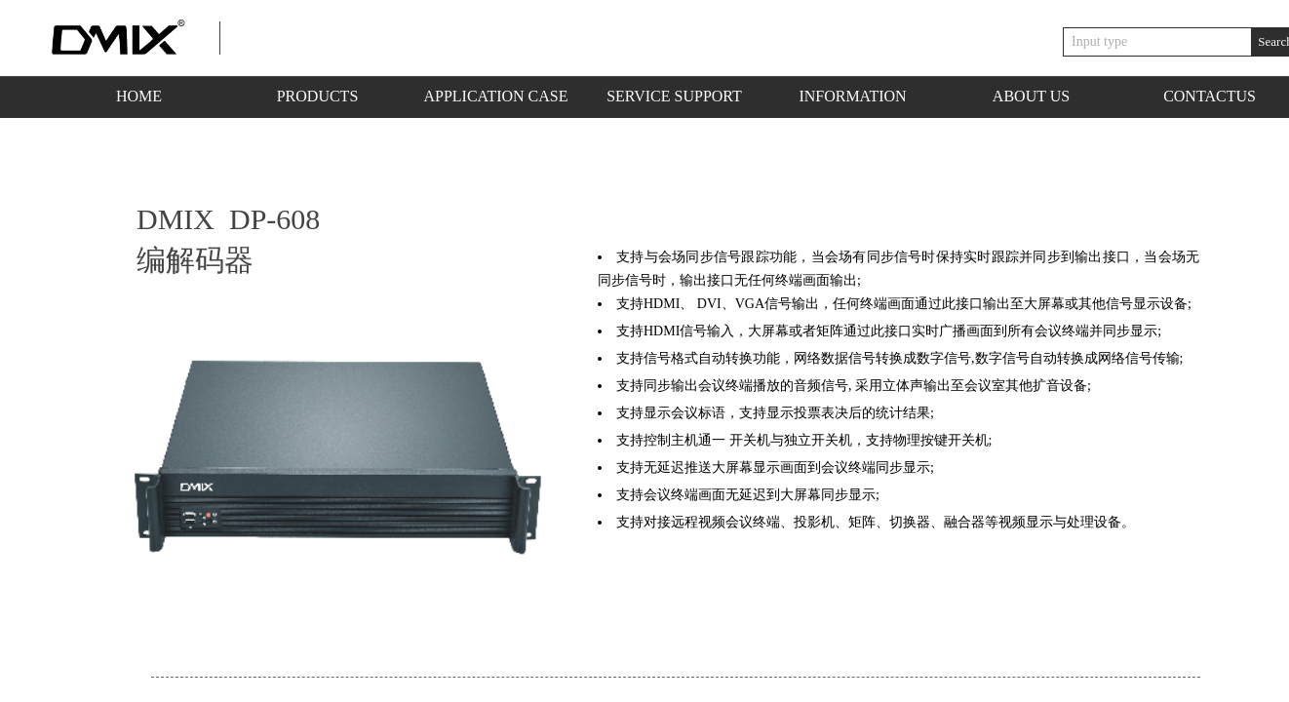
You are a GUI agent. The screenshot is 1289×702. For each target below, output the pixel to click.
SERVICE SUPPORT (674, 96)
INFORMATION (852, 96)
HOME (139, 96)
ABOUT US (1031, 96)
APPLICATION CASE (495, 96)
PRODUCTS (318, 96)
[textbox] (1157, 42)
